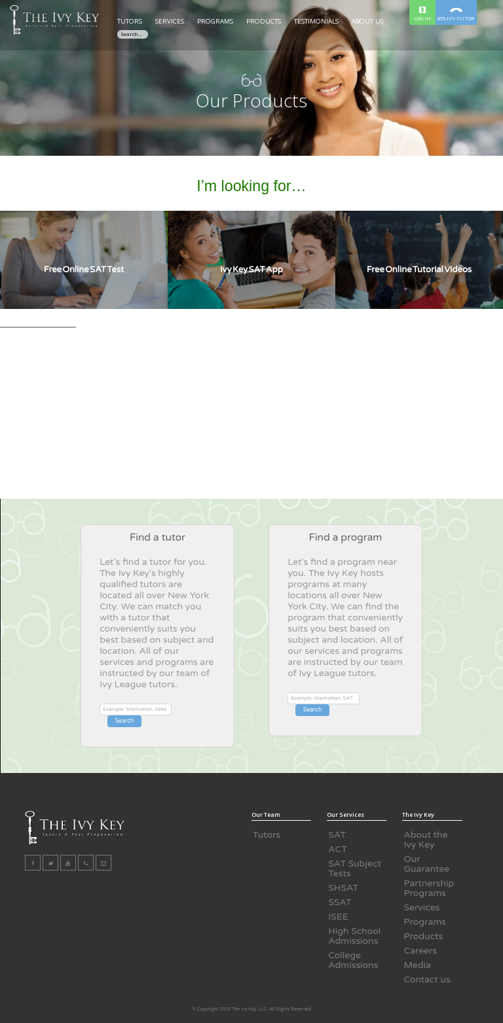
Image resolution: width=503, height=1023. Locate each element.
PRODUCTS (263, 21)
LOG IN (422, 14)
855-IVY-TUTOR (456, 15)
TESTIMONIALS (316, 21)
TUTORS (129, 21)
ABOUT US (368, 21)
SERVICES (169, 21)
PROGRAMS (215, 21)
